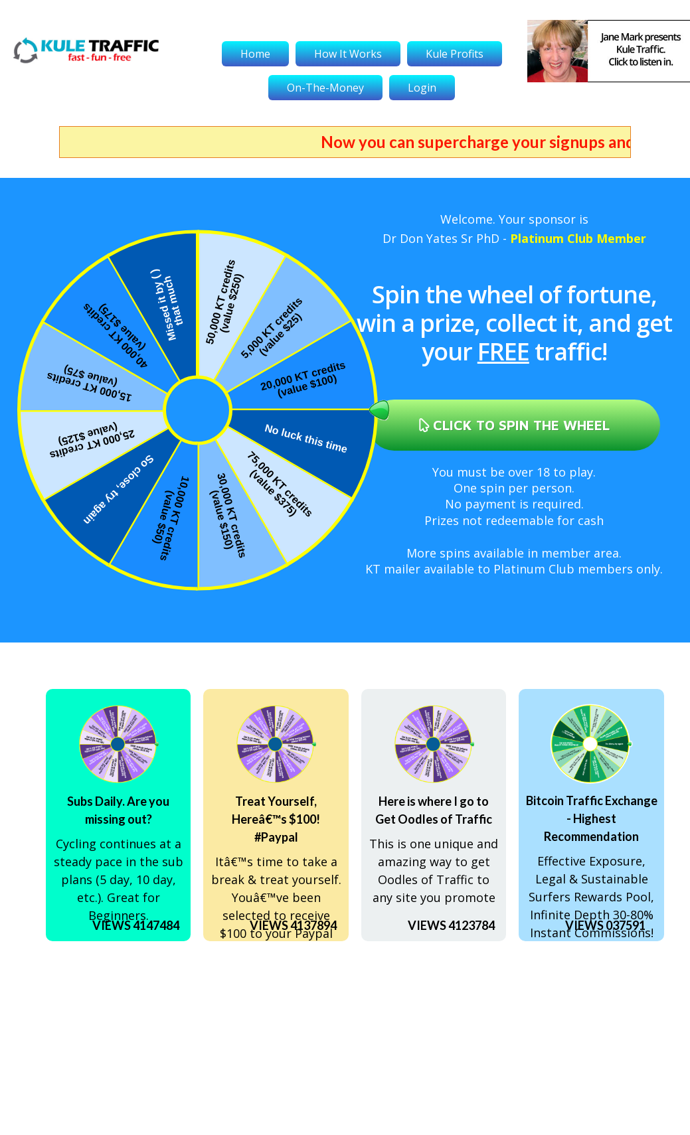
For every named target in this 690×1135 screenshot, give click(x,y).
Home (255, 53)
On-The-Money (325, 87)
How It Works (348, 53)
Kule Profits (454, 53)
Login (422, 87)
